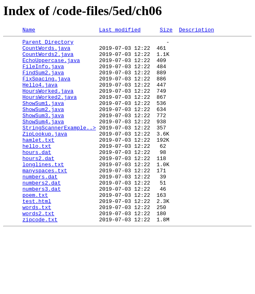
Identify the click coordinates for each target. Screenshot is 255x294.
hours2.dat (38, 183)
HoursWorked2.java (50, 110)
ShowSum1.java (43, 117)
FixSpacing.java (46, 88)
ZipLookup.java (45, 154)
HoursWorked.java (48, 103)
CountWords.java (46, 51)
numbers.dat (40, 205)
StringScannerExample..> (59, 147)
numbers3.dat (42, 220)
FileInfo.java (43, 73)
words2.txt (38, 250)
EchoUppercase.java (51, 66)
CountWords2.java (48, 58)
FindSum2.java (43, 81)
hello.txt (37, 169)
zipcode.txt (40, 257)
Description (196, 30)
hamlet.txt (38, 161)
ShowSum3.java (43, 132)
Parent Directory (48, 44)
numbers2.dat (42, 213)
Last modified (119, 30)
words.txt (37, 242)
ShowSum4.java (43, 139)
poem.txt (35, 228)
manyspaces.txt (45, 198)
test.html (37, 235)
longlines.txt (43, 191)
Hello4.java (40, 95)
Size (166, 30)
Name (29, 30)
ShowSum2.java (43, 125)
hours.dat (37, 176)
